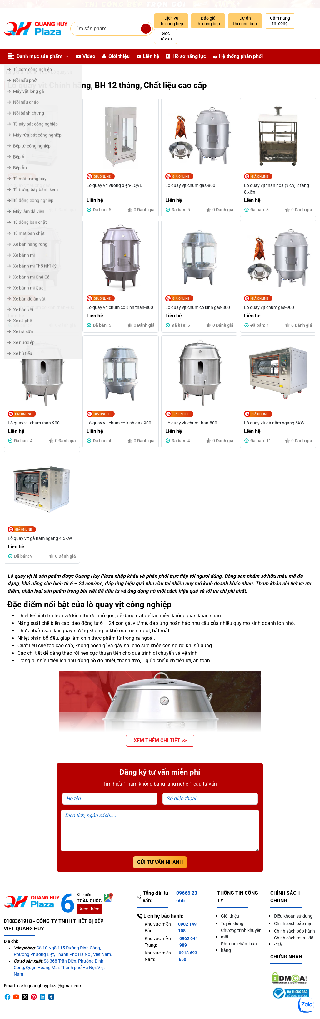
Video (88, 56)
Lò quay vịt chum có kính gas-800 (197, 307)
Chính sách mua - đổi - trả (294, 941)
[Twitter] (25, 997)
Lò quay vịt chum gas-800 (190, 185)
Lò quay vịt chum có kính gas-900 (119, 422)
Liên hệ (151, 56)
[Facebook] (7, 997)
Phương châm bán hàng (239, 947)
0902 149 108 (187, 927)
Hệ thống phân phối (241, 56)
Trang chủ (13, 72)
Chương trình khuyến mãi (241, 933)
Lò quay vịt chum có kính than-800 (120, 307)
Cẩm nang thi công (280, 21)
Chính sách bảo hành (294, 930)
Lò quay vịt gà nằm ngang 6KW (274, 422)
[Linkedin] (42, 997)
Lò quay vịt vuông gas (29, 185)
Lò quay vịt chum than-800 (191, 422)
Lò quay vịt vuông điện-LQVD (114, 185)
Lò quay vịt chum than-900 (34, 422)
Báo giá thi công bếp (208, 21)
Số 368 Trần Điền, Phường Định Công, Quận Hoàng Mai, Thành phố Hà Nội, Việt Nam (59, 967)
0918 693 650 (188, 956)
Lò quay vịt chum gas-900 (269, 307)
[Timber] (51, 997)
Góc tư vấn (165, 36)
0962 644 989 (188, 942)
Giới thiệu (119, 56)
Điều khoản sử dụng (293, 916)
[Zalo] (306, 1005)
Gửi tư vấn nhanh (160, 862)
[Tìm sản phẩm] (145, 28)
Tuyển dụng (232, 923)
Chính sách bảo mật (293, 923)
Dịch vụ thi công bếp (171, 21)
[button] (160, 741)
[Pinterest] (34, 997)
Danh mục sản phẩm (43, 56)
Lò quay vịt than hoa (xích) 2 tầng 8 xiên (276, 188)
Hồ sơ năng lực (189, 56)
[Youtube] (16, 997)
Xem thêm (89, 908)
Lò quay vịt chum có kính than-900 (41, 307)
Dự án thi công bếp (245, 21)
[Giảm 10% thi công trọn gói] (160, 4)
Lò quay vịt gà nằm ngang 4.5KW (40, 538)
